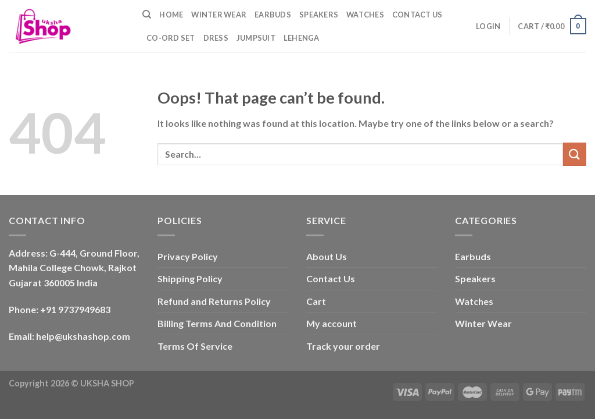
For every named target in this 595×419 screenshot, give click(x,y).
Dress (215, 37)
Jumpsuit (255, 37)
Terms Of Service (194, 345)
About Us (326, 256)
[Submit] (574, 154)
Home (171, 14)
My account (331, 323)
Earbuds (273, 14)
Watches (365, 14)
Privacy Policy (187, 256)
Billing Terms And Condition (217, 323)
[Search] (146, 14)
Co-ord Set (170, 37)
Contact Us (417, 14)
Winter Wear (218, 14)
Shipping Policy (190, 278)
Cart (316, 301)
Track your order (343, 345)
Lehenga (302, 37)
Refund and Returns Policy (214, 301)
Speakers (318, 14)
